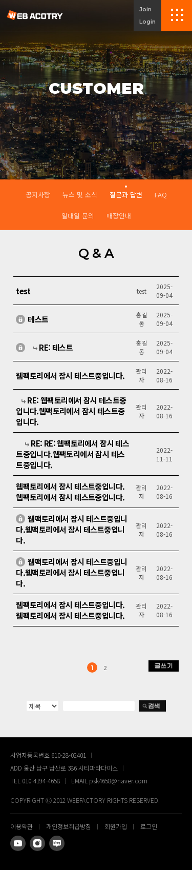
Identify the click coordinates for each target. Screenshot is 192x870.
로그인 (148, 826)
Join (145, 9)
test (23, 294)
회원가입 (115, 826)
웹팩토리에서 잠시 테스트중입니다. (70, 379)
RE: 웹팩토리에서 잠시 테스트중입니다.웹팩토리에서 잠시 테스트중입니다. (71, 414)
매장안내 (118, 215)
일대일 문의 (77, 215)
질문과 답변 (126, 194)
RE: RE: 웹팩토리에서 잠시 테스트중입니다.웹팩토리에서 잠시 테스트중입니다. (72, 457)
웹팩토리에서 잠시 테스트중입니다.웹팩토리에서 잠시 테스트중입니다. (70, 495)
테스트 (38, 322)
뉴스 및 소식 (79, 194)
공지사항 (38, 194)
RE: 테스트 (56, 351)
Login (147, 21)
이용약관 (21, 826)
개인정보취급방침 (68, 826)
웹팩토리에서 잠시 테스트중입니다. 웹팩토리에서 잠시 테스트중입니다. (70, 613)
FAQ (161, 194)
